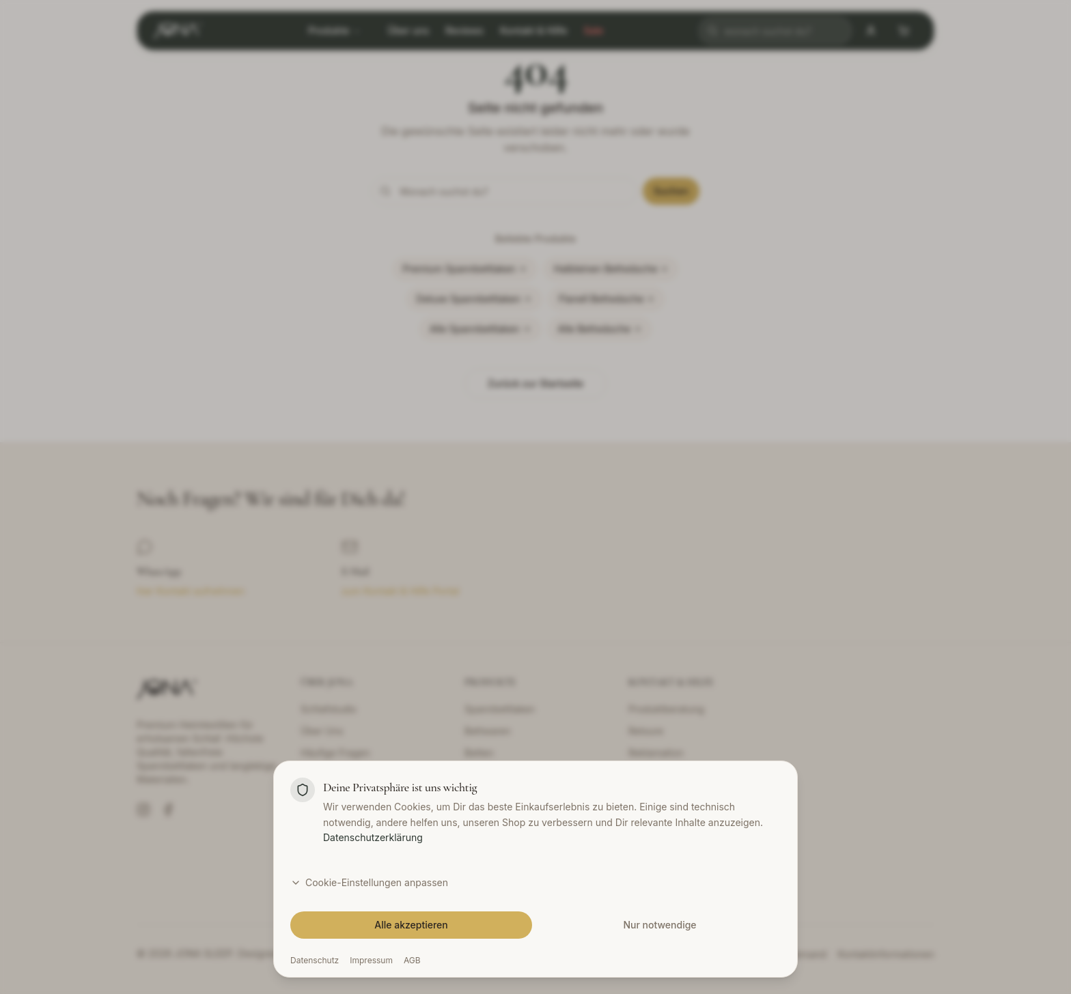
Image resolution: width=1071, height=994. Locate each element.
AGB (412, 960)
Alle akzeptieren (411, 925)
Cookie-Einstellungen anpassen (369, 882)
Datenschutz (314, 960)
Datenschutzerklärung (373, 837)
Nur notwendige (659, 925)
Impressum (371, 960)
